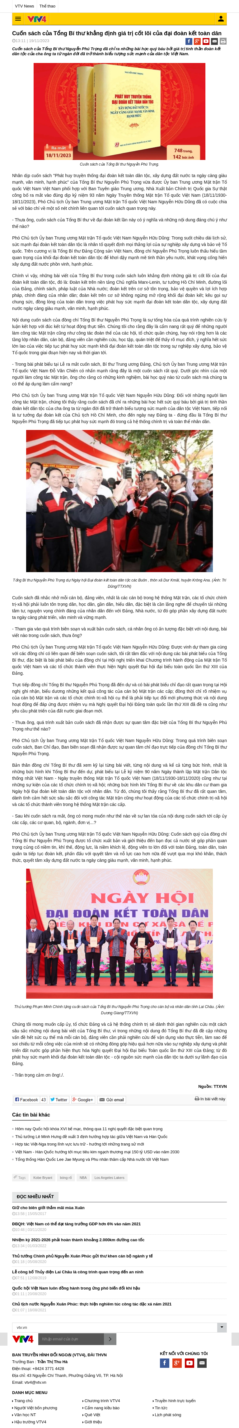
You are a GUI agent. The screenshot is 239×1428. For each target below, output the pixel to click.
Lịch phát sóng (168, 1414)
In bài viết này (210, 1099)
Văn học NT (25, 1414)
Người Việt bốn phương (35, 1408)
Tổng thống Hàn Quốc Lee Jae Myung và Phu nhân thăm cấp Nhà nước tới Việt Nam (92, 1159)
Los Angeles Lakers (109, 1178)
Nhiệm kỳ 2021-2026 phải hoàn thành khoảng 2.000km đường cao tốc (78, 1239)
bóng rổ (66, 1178)
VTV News (24, 6)
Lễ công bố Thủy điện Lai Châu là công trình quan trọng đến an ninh (77, 1272)
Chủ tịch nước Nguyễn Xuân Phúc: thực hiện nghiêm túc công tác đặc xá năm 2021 (91, 1304)
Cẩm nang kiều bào (102, 1408)
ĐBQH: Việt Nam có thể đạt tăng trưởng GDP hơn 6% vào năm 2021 (76, 1224)
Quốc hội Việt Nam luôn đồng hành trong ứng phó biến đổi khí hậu (76, 1288)
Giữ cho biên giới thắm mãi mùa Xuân (48, 1207)
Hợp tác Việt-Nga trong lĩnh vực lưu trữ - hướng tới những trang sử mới (79, 1144)
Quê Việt (92, 1414)
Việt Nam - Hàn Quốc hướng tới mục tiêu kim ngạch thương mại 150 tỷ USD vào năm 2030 (97, 1152)
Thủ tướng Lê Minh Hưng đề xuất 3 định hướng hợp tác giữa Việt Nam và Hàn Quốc (91, 1136)
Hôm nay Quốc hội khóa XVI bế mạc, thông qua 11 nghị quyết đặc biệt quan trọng (88, 1128)
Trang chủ (23, 1400)
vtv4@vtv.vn (35, 1382)
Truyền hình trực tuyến (175, 1400)
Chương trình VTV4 (102, 1400)
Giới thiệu (93, 1422)
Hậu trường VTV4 (30, 1422)
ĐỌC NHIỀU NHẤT (35, 1196)
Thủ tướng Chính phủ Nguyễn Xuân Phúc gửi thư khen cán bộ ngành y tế (82, 1256)
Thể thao (47, 6)
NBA (83, 1178)
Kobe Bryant (42, 1178)
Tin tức (161, 1408)
